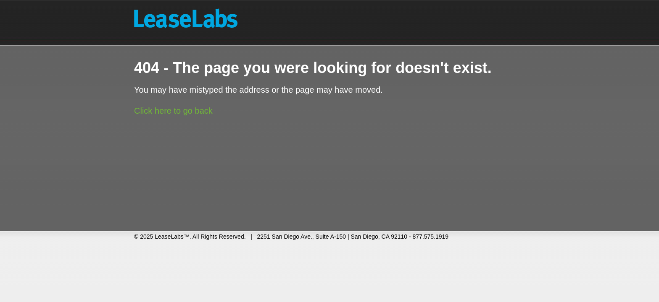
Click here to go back (173, 110)
